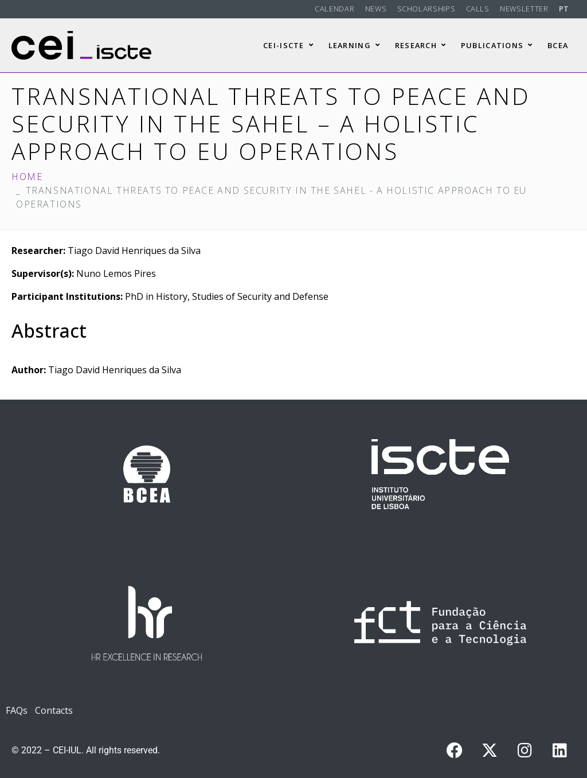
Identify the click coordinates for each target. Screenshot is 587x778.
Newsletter (524, 8)
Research (421, 45)
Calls (478, 8)
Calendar (334, 8)
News (376, 8)
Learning (354, 45)
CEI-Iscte (288, 45)
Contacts (54, 710)
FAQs (17, 710)
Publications (497, 45)
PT (564, 8)
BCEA (557, 45)
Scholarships (426, 8)
